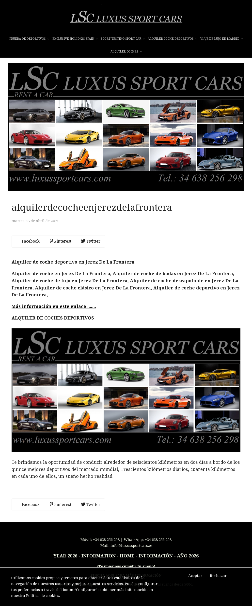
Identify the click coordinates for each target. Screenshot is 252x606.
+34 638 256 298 (106, 539)
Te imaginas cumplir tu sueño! (126, 566)
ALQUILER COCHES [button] (126, 51)
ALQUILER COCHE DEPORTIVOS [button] (172, 38)
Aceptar (195, 575)
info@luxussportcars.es (131, 545)
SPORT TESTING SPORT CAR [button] (122, 38)
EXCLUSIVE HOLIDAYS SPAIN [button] (74, 38)
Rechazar (218, 575)
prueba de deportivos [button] (29, 38)
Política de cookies (42, 595)
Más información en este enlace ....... (54, 306)
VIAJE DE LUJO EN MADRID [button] (221, 38)
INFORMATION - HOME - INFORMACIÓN (127, 556)
